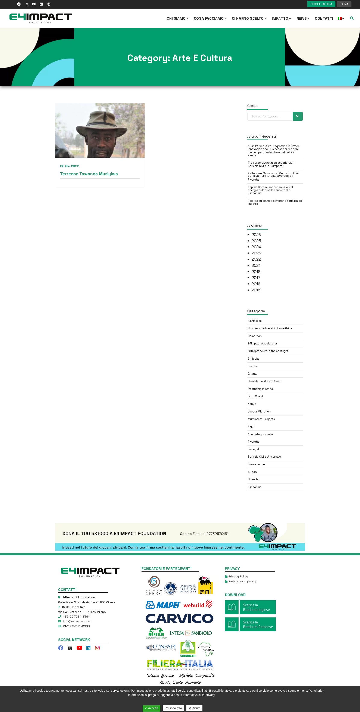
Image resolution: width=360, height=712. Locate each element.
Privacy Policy (238, 576)
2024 (256, 246)
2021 (256, 265)
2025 (256, 240)
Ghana (252, 373)
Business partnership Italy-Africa (270, 328)
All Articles (255, 321)
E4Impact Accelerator (262, 343)
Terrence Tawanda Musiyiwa (89, 174)
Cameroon (255, 336)
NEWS (303, 18)
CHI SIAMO (178, 18)
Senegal (253, 449)
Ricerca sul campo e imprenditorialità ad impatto (275, 202)
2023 (256, 253)
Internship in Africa (260, 389)
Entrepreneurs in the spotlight (268, 351)
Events (252, 366)
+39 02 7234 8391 (75, 617)
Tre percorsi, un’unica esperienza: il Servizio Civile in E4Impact (271, 164)
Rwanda (253, 442)
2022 (256, 259)
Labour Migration (259, 411)
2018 (256, 271)
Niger (251, 426)
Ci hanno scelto (249, 18)
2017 (256, 277)
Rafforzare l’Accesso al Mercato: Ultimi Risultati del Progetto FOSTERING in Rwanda (273, 176)
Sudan (252, 472)
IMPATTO (282, 18)
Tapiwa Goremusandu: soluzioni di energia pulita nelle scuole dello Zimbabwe (271, 190)
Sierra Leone (256, 464)
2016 (256, 283)
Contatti (324, 18)
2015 (256, 290)
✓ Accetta (151, 708)
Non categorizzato (260, 434)
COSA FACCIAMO (210, 18)
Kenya (252, 404)
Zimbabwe (254, 487)
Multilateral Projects (261, 419)
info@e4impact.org (76, 621)
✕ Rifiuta (195, 708)
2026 (256, 234)
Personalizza (173, 708)
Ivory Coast (255, 396)
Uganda (253, 479)
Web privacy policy (242, 581)
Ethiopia (253, 358)
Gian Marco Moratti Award (265, 381)
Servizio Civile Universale (264, 456)
